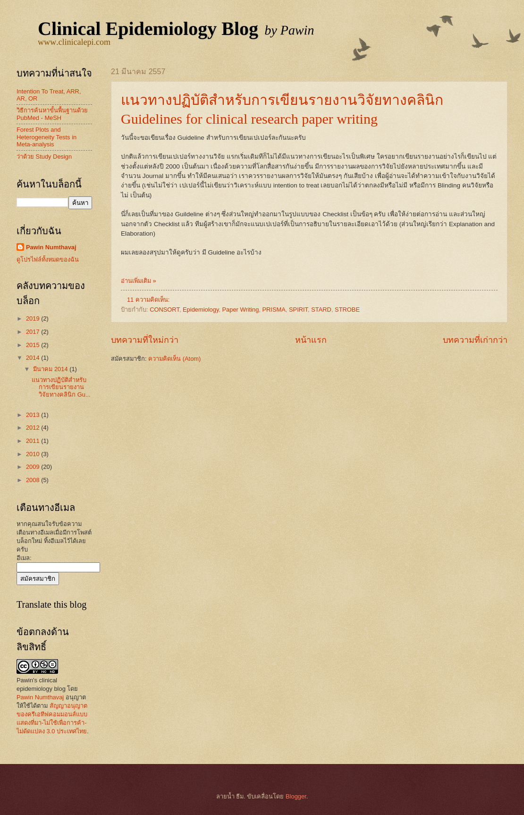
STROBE (347, 309)
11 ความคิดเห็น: (149, 299)
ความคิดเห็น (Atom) (174, 358)
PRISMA (273, 309)
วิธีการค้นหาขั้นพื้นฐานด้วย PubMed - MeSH (52, 114)
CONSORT (164, 309)
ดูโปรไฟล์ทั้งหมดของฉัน (48, 259)
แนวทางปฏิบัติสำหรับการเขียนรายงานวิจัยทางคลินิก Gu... (61, 387)
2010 (33, 454)
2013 (33, 414)
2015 (33, 344)
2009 (33, 466)
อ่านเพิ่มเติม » (138, 280)
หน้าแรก (311, 340)
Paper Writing (240, 309)
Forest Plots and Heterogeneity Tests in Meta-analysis (46, 137)
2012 (33, 427)
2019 (33, 318)
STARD (321, 309)
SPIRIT (298, 309)
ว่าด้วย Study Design (44, 156)
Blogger (296, 796)
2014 (33, 357)
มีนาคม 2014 (51, 369)
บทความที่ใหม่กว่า (144, 340)
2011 (33, 440)
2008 (33, 480)
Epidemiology (201, 309)
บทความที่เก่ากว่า (475, 340)
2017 (33, 331)
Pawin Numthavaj (51, 247)
